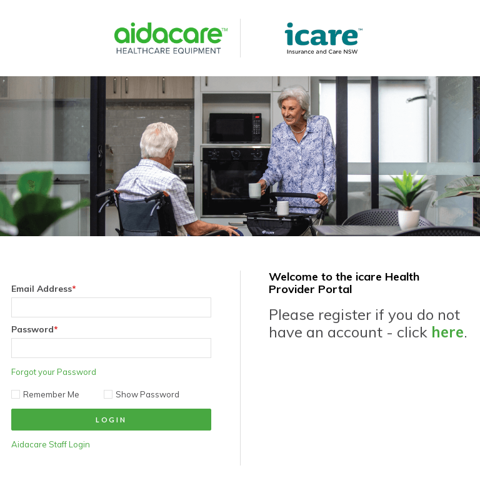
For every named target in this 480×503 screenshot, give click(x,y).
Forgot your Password (53, 372)
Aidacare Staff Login (50, 444)
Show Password (141, 394)
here (447, 331)
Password (34, 329)
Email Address (43, 288)
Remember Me (45, 394)
